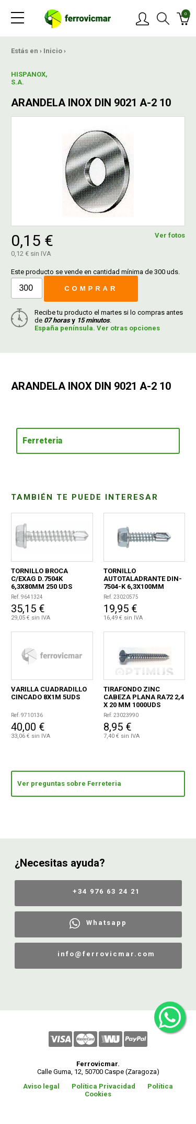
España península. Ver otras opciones (97, 328)
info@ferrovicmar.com (106, 954)
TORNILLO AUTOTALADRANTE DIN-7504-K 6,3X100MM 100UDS (142, 578)
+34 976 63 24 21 (106, 891)
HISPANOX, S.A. (29, 78)
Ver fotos (170, 235)
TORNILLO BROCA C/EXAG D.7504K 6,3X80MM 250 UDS (41, 578)
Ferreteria (42, 441)
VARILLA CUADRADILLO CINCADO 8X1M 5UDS (49, 693)
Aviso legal (41, 1086)
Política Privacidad (103, 1086)
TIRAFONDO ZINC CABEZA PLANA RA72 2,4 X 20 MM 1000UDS (143, 697)
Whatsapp (106, 923)
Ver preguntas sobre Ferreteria (69, 783)
